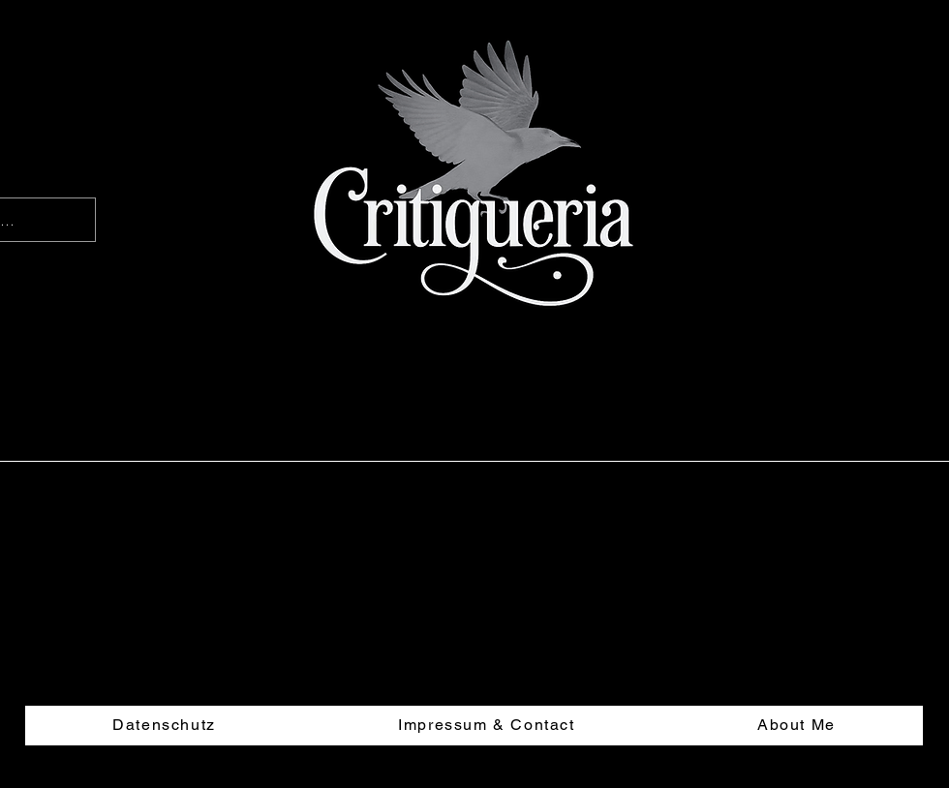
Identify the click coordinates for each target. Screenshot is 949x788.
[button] (905, 354)
